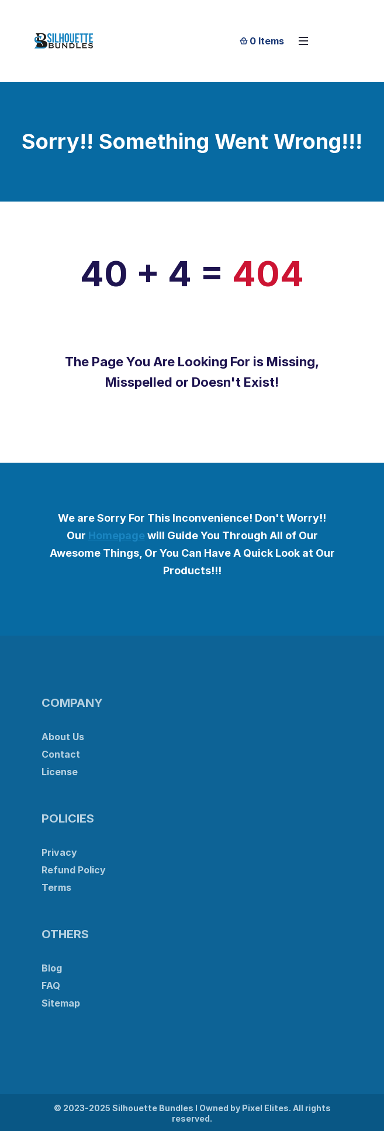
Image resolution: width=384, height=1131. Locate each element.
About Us (62, 737)
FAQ (50, 985)
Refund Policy (73, 870)
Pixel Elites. (266, 1108)
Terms (56, 887)
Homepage (116, 535)
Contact (60, 754)
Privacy (59, 852)
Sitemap (60, 1003)
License (59, 772)
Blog (51, 968)
